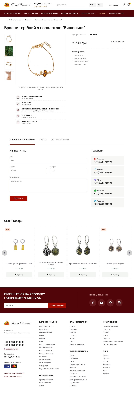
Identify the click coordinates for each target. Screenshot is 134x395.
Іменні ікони (43, 329)
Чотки (105, 335)
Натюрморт (43, 366)
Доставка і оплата (60, 139)
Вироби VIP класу (88, 13)
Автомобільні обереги (78, 376)
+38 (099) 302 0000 (103, 161)
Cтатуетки (73, 373)
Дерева (72, 361)
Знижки (102, 13)
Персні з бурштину (110, 344)
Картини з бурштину (12, 13)
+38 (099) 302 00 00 (14, 345)
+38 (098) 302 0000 (103, 172)
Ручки (72, 355)
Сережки (73, 326)
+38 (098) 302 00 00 (14, 341)
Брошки (73, 332)
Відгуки (43, 139)
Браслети (28, 20)
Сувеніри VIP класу (46, 380)
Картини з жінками (46, 350)
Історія (105, 361)
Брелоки (73, 367)
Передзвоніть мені (40, 6)
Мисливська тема (45, 347)
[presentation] (4, 253)
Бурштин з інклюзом (77, 370)
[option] (9, 39)
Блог (105, 370)
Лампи (41, 386)
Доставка (106, 364)
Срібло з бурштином (49, 13)
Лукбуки (106, 373)
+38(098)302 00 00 (42, 3)
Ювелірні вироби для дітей (113, 341)
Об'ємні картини (45, 363)
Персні (72, 341)
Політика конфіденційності (14, 373)
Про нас (106, 358)
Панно (41, 341)
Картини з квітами (46, 353)
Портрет (42, 335)
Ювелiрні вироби (31, 13)
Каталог (106, 355)
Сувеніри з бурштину (69, 13)
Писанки (73, 386)
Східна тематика (45, 360)
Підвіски (73, 335)
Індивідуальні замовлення (49, 369)
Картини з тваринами (47, 344)
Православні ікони (46, 326)
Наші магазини (112, 5)
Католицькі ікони (45, 332)
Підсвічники (74, 383)
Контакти (106, 367)
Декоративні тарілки (77, 364)
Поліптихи (43, 356)
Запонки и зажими (77, 344)
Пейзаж (42, 338)
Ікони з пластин (45, 383)
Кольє (72, 338)
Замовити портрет (116, 13)
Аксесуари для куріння (78, 380)
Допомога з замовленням (22, 139)
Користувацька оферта (12, 376)
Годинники (74, 358)
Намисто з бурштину (110, 326)
